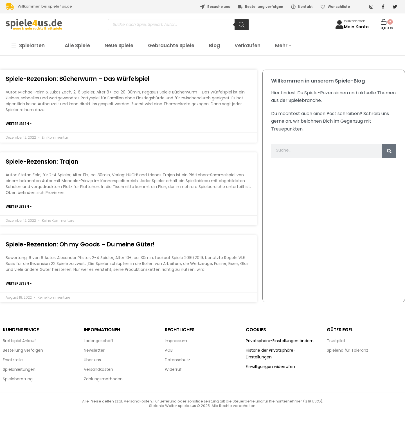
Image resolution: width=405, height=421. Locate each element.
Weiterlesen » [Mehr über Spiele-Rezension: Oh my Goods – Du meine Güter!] (19, 284)
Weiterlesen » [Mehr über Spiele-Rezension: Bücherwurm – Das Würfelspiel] (19, 124)
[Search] (242, 24)
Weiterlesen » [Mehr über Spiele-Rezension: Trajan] (19, 207)
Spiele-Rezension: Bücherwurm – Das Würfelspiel (77, 79)
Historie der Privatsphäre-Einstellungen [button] (271, 354)
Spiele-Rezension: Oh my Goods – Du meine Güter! (80, 245)
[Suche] (389, 151)
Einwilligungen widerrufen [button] (270, 367)
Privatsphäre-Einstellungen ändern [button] (280, 341)
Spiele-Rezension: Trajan (42, 162)
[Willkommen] (339, 24)
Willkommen (354, 21)
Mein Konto (356, 27)
